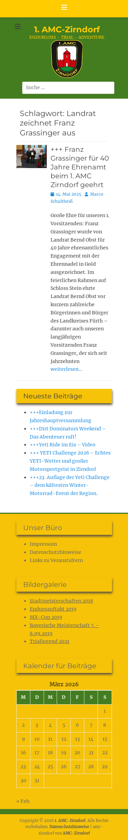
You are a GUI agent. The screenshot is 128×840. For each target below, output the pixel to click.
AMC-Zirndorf (76, 833)
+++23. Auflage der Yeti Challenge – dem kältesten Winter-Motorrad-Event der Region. (70, 485)
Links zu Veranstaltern (56, 560)
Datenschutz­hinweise (55, 552)
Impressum (43, 544)
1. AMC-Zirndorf (67, 29)
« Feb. (23, 801)
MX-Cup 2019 (46, 617)
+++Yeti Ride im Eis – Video (63, 445)
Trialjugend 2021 (49, 641)
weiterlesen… (66, 369)
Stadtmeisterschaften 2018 (61, 601)
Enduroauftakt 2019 (53, 609)
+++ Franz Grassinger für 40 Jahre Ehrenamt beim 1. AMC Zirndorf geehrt (80, 167)
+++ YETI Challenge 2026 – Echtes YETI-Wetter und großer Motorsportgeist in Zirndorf (70, 461)
